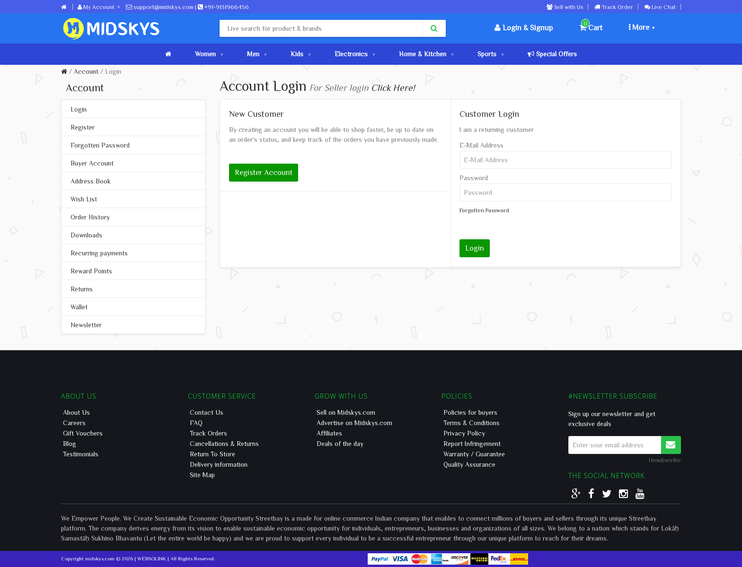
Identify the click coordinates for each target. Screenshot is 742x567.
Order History (90, 217)
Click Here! (393, 87)
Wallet (79, 307)
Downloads (86, 235)
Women (209, 54)
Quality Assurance (469, 464)
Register (83, 127)
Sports (490, 54)
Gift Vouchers (83, 433)
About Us (76, 412)
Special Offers (552, 54)
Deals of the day (340, 443)
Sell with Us (565, 6)
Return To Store (212, 454)
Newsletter (86, 325)
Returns (82, 289)
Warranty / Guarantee (474, 454)
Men (257, 54)
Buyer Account (92, 163)
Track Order (613, 6)
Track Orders (208, 433)
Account (86, 71)
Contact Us (206, 412)
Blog (69, 443)
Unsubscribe (665, 459)
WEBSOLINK (151, 558)
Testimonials (80, 454)
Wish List (84, 199)
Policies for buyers (470, 412)
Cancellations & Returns (224, 443)
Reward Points (91, 271)
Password (473, 177)
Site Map (202, 474)
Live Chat (660, 6)
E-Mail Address (481, 145)
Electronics (355, 54)
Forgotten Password (100, 145)
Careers (74, 422)
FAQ (196, 422)
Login (113, 71)
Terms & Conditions (471, 422)
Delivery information (218, 464)
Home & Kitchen (426, 54)
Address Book (91, 181)
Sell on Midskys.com (346, 412)
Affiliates (329, 433)
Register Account (263, 172)
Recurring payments (99, 253)
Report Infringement (472, 443)
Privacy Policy (464, 433)
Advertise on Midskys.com (354, 422)
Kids (301, 54)
